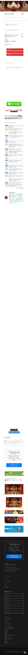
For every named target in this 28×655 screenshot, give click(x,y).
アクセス (6, 620)
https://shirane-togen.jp (11, 571)
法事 (5, 640)
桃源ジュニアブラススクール (10, 635)
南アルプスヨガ (9, 67)
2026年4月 (7, 594)
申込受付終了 (7, 586)
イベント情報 (7, 581)
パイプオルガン (8, 626)
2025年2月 (7, 609)
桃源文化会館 (9, 14)
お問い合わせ (7, 617)
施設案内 (6, 633)
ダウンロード (7, 624)
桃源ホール (7, 637)
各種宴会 (6, 630)
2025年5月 (7, 607)
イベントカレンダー (8, 623)
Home (6, 616)
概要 (5, 584)
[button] (22, 36)
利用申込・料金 (8, 629)
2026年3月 (7, 597)
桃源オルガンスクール (9, 634)
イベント (6, 622)
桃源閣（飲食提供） (8, 638)
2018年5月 (7, 612)
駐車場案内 (7, 642)
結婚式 (6, 641)
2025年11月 (7, 604)
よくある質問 (7, 619)
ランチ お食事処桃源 (9, 627)
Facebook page (14, 442)
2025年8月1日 (16, 30)
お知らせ (6, 578)
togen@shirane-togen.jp (11, 570)
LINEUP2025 (7, 576)
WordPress (18, 652)
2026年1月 (7, 602)
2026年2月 (7, 599)
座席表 (6, 631)
